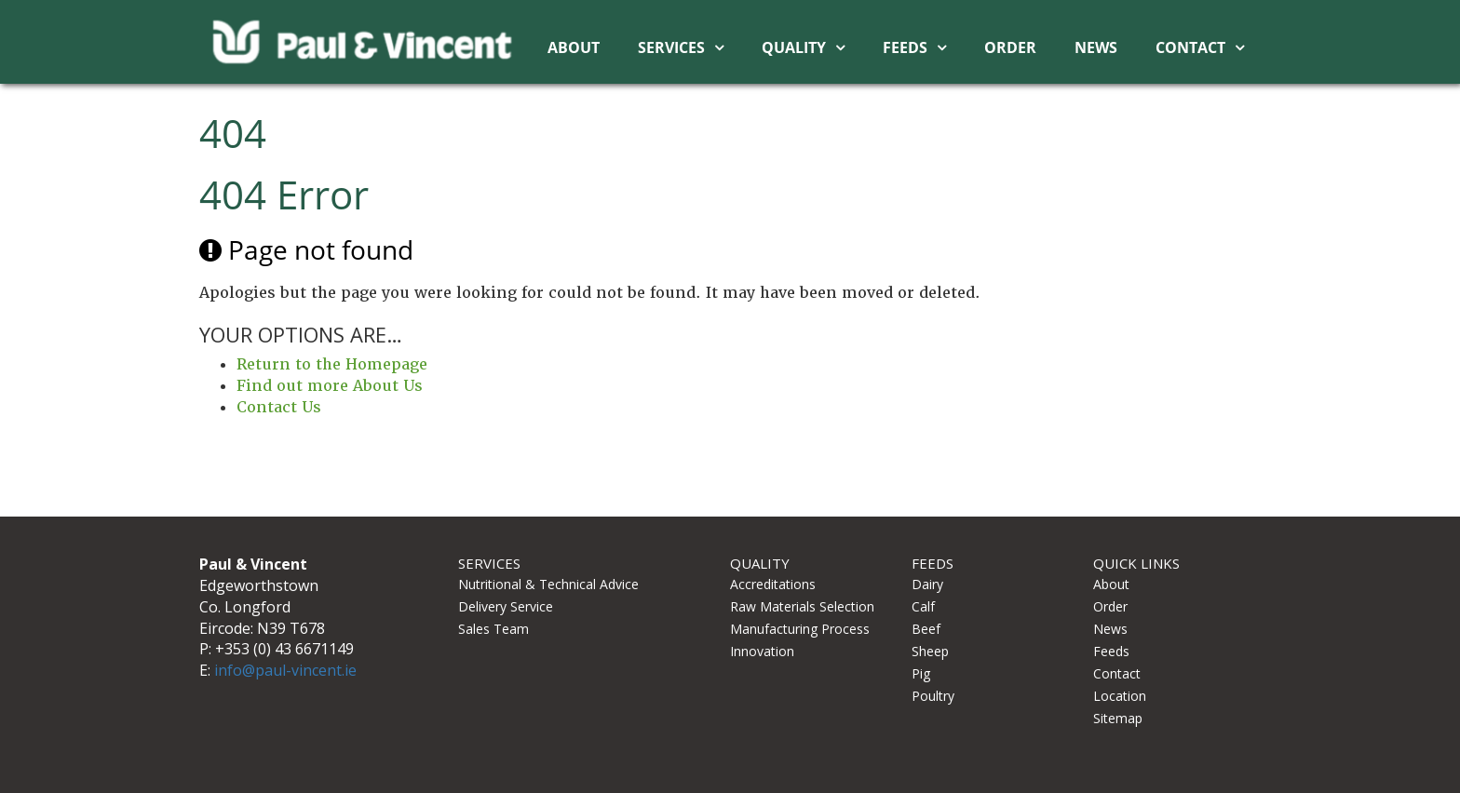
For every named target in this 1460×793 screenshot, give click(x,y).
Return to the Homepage (332, 364)
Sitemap (1117, 718)
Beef (926, 629)
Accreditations (773, 584)
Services (671, 47)
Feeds (905, 47)
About (574, 47)
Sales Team (493, 629)
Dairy (927, 584)
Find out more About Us (330, 386)
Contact (1190, 47)
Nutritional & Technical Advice (548, 584)
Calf (923, 606)
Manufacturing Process (800, 629)
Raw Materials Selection (802, 606)
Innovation (762, 651)
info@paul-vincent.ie (285, 670)
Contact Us (279, 407)
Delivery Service (505, 606)
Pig (921, 673)
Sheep (930, 651)
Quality (794, 47)
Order (1010, 47)
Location (1119, 696)
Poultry (933, 696)
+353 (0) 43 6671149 (284, 648)
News (1096, 47)
